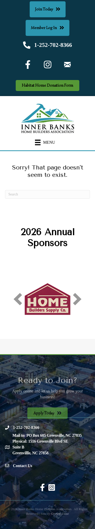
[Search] (47, 194)
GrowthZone (60, 513)
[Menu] (45, 142)
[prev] (17, 299)
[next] (77, 299)
